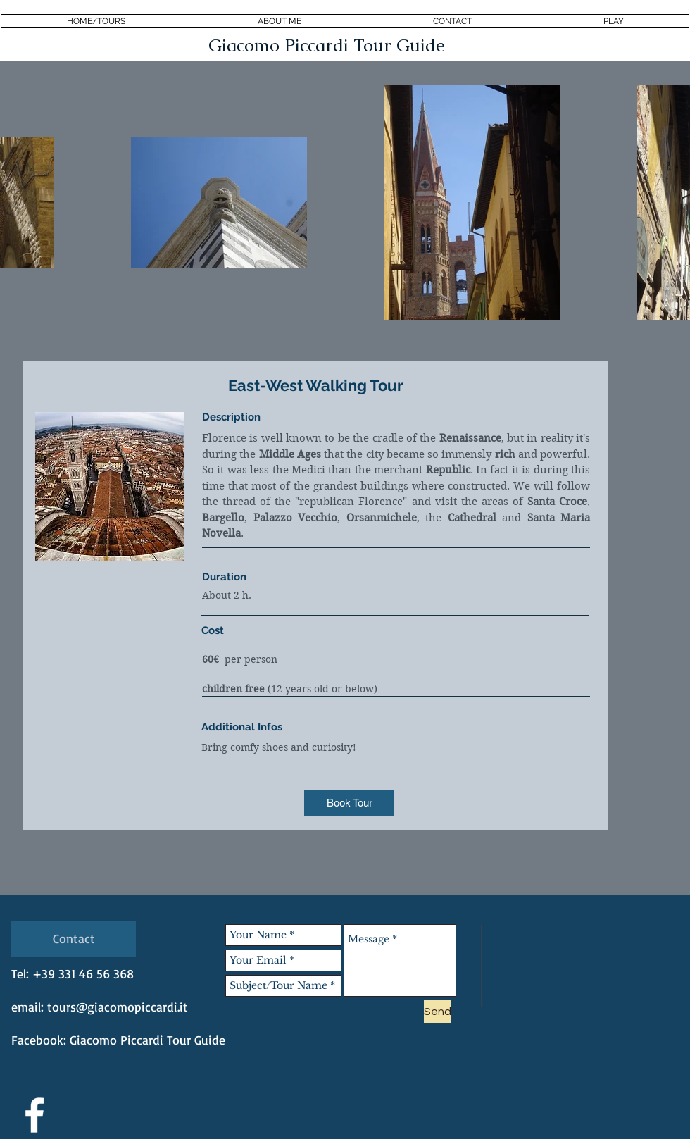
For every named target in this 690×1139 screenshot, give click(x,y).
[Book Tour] (349, 803)
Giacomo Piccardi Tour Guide (147, 1039)
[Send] (437, 1011)
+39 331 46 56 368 (83, 973)
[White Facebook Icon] (34, 1115)
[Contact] (73, 939)
